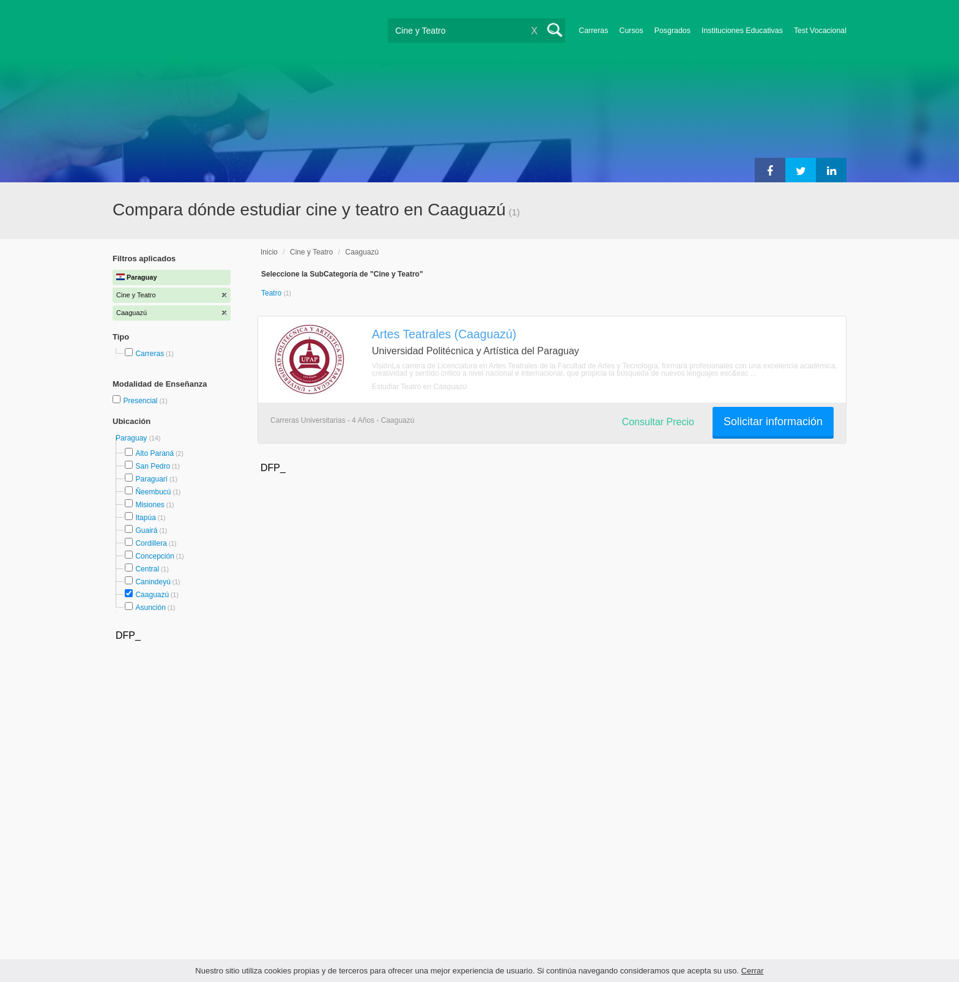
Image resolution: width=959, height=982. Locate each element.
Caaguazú (152, 594)
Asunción (150, 607)
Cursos (631, 30)
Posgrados (672, 30)
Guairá (146, 530)
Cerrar (752, 970)
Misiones (149, 504)
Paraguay (132, 438)
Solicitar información (773, 421)
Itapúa (145, 517)
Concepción (154, 556)
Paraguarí (151, 479)
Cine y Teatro (311, 252)
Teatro (272, 293)
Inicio (269, 252)
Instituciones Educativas (742, 30)
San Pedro (152, 466)
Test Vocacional (820, 30)
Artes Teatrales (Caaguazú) (444, 334)
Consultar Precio (658, 422)
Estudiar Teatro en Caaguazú (419, 386)
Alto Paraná (154, 453)
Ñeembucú (153, 492)
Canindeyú (152, 582)
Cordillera (150, 543)
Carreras (593, 30)
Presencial (141, 400)
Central (147, 569)
